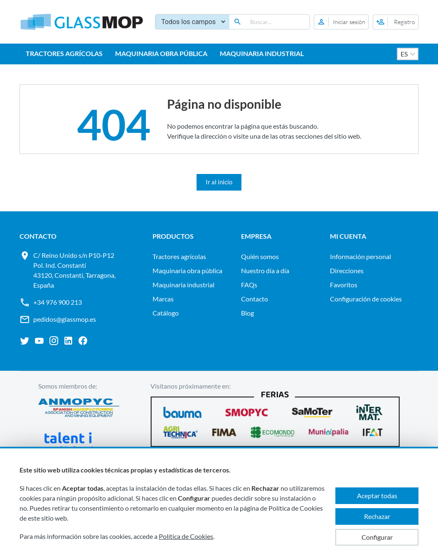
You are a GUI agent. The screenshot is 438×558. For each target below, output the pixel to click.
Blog (247, 313)
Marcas (163, 299)
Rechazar (377, 516)
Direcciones (347, 270)
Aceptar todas (377, 495)
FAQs (249, 285)
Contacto (254, 299)
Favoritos (343, 285)
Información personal (360, 256)
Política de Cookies (186, 536)
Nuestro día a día (265, 270)
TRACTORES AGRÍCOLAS (64, 53)
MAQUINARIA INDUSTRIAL (262, 53)
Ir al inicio (219, 182)
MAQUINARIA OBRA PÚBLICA (161, 53)
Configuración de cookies (366, 299)
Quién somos (260, 256)
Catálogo (166, 313)
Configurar (377, 537)
